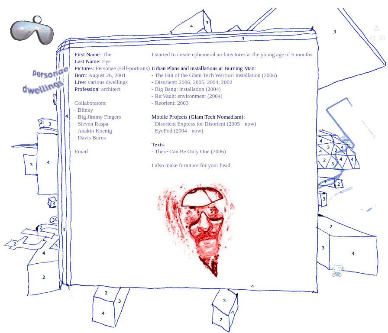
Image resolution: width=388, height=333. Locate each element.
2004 (212, 82)
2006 (184, 82)
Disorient (165, 82)
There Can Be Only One (182, 151)
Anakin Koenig (95, 130)
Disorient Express (175, 123)
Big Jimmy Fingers (99, 116)
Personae (106, 68)
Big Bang (165, 89)
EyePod (163, 130)
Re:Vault (165, 96)
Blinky (85, 110)
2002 (226, 82)
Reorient (165, 103)
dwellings (117, 82)
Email (81, 151)
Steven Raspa (93, 123)
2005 (198, 82)
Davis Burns (92, 137)
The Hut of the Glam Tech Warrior (194, 75)
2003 (182, 103)
